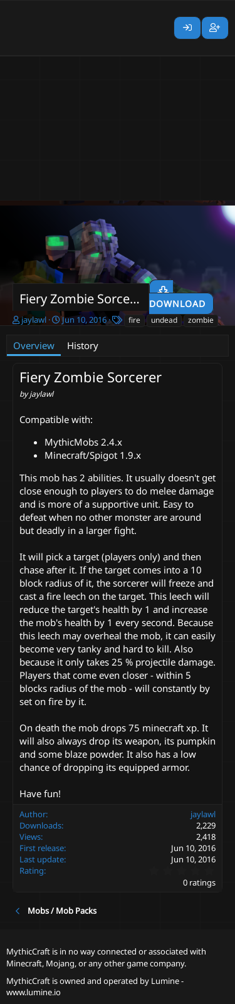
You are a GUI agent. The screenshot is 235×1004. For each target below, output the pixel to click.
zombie (201, 320)
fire (134, 320)
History (82, 345)
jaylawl (33, 319)
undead (164, 320)
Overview (34, 345)
